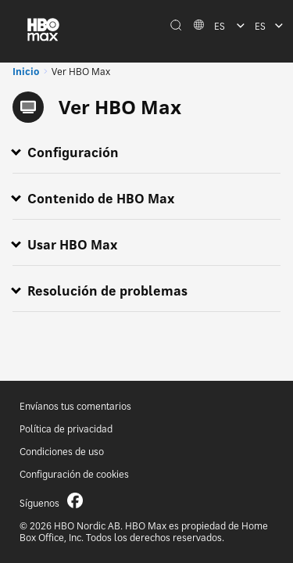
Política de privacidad (66, 429)
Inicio (26, 71)
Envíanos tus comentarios (75, 406)
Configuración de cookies (74, 474)
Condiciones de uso (62, 451)
